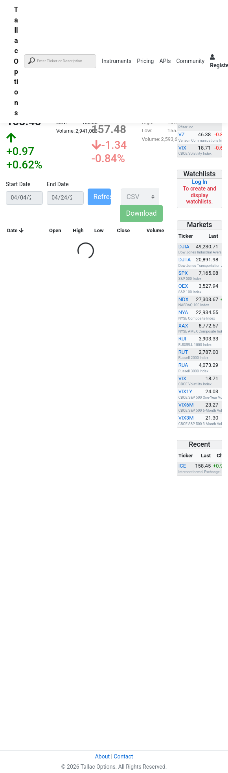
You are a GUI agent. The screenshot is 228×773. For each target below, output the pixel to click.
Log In (199, 182)
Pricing (145, 61)
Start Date (18, 184)
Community (190, 61)
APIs (165, 61)
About (102, 756)
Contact (123, 756)
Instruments (116, 61)
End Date (58, 184)
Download (141, 213)
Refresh (102, 197)
